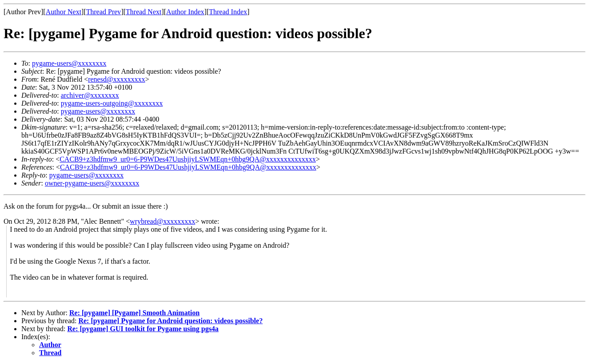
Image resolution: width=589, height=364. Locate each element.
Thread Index (228, 12)
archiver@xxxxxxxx (90, 95)
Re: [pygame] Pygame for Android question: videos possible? (170, 320)
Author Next (63, 12)
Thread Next (143, 12)
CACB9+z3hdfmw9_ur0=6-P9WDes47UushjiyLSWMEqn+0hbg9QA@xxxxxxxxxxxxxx (188, 159)
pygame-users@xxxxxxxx (69, 63)
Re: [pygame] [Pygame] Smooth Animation (134, 313)
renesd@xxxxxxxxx (116, 79)
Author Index (185, 12)
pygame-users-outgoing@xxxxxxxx (112, 103)
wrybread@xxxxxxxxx (162, 221)
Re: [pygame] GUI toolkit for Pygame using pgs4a (143, 328)
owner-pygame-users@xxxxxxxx (92, 183)
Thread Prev (103, 12)
